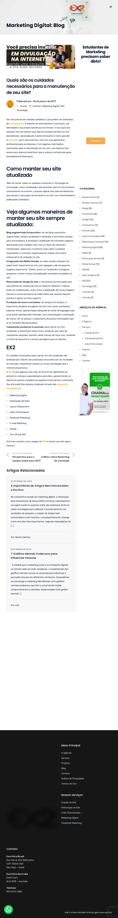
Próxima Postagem (55, 457)
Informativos (88, 225)
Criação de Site (92, 333)
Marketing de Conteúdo (93, 242)
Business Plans (89, 197)
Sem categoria (89, 275)
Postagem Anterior (26, 457)
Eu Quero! (95, 141)
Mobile (85, 253)
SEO (62, 106)
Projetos (86, 349)
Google (85, 219)
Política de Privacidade (72, 778)
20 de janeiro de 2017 (44, 101)
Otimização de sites (91, 258)
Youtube (86, 297)
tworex (23, 106)
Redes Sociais (88, 264)
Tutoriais (86, 292)
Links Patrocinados (91, 236)
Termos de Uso (69, 783)
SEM (84, 269)
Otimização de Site (94, 338)
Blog (84, 355)
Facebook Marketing (71, 823)
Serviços (86, 327)
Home (85, 316)
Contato (86, 361)
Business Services (90, 203)
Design (85, 208)
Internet (37, 106)
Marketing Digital (50, 106)
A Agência (87, 321)
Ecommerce (88, 214)
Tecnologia (22, 110)
